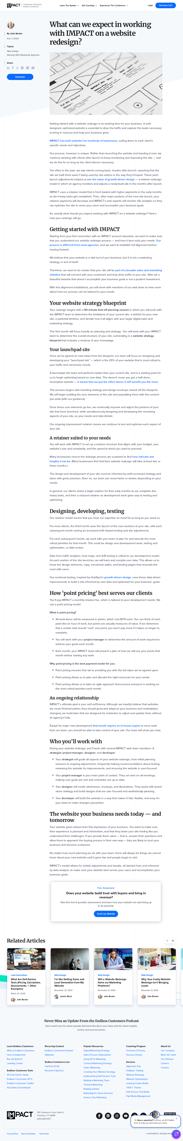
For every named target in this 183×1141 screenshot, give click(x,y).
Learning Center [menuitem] (15, 1063)
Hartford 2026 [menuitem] (52, 1066)
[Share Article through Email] (34, 68)
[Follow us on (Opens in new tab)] (100, 1116)
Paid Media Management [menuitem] (138, 1096)
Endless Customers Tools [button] (20, 1070)
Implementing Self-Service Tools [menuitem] (100, 1076)
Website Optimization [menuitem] (137, 1079)
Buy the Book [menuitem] (13, 1059)
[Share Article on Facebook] (14, 68)
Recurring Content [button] (54, 1046)
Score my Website (106, 913)
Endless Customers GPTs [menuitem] (19, 1079)
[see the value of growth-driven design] (111, 179)
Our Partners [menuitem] (167, 1059)
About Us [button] (166, 1046)
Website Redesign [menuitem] (135, 1074)
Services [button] (130, 1062)
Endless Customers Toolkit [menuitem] (20, 1083)
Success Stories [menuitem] (134, 1054)
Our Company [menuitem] (168, 1050)
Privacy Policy (12, 1134)
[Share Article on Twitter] (18, 68)
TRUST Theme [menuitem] (133, 1087)
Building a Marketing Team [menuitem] (96, 1080)
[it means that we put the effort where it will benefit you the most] (117, 382)
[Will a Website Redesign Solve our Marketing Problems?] (113, 982)
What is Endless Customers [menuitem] (21, 1050)
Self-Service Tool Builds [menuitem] (138, 1091)
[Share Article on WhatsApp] (28, 67)
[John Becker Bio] (21, 999)
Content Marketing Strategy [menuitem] (98, 1063)
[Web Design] (60, 975)
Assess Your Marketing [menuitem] (95, 1097)
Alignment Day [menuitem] (133, 1066)
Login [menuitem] (150, 5)
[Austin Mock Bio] (65, 996)
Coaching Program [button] (136, 1046)
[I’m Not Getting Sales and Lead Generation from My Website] (69, 982)
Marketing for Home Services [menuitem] (98, 1093)
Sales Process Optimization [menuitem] (97, 1054)
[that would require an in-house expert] (116, 726)
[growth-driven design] (117, 577)
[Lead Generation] (19, 975)
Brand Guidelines (28, 1134)
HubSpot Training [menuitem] (134, 1070)
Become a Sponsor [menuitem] (54, 1070)
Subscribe (20, 77)
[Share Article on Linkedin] (9, 68)
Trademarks (44, 1134)
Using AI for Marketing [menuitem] (95, 1059)
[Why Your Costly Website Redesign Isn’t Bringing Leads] (156, 982)
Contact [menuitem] (165, 1067)
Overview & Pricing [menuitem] (135, 1050)
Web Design (13, 51)
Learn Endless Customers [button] (20, 1046)
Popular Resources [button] (93, 1046)
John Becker (16, 33)
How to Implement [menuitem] (16, 1054)
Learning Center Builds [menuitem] (137, 1083)
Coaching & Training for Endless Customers (32, 5)
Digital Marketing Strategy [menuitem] (97, 1050)
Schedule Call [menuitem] (165, 5)
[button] (156, 1121)
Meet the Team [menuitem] (168, 1054)
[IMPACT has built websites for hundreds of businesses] (83, 141)
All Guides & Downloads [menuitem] (19, 1087)
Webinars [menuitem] (49, 1054)
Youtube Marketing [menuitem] (93, 1084)
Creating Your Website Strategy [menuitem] (99, 1071)
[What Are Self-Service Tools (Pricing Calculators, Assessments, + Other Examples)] (26, 984)
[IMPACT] (13, 6)
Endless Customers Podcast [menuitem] (59, 1050)
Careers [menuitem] (165, 1063)
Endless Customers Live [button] (57, 1062)
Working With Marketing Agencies (23, 55)
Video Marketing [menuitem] (92, 1067)
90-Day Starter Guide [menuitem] (17, 1074)
